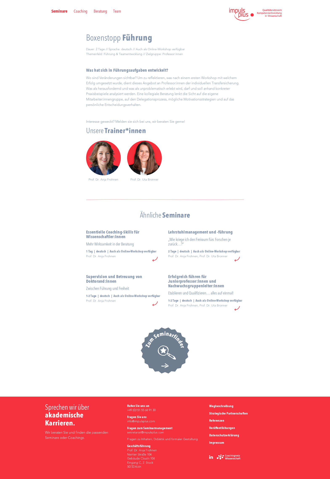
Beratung (100, 11)
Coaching (80, 11)
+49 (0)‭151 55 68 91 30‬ (141, 410)
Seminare (59, 11)
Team (117, 11)
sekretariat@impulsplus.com (145, 432)
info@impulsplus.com (141, 421)
